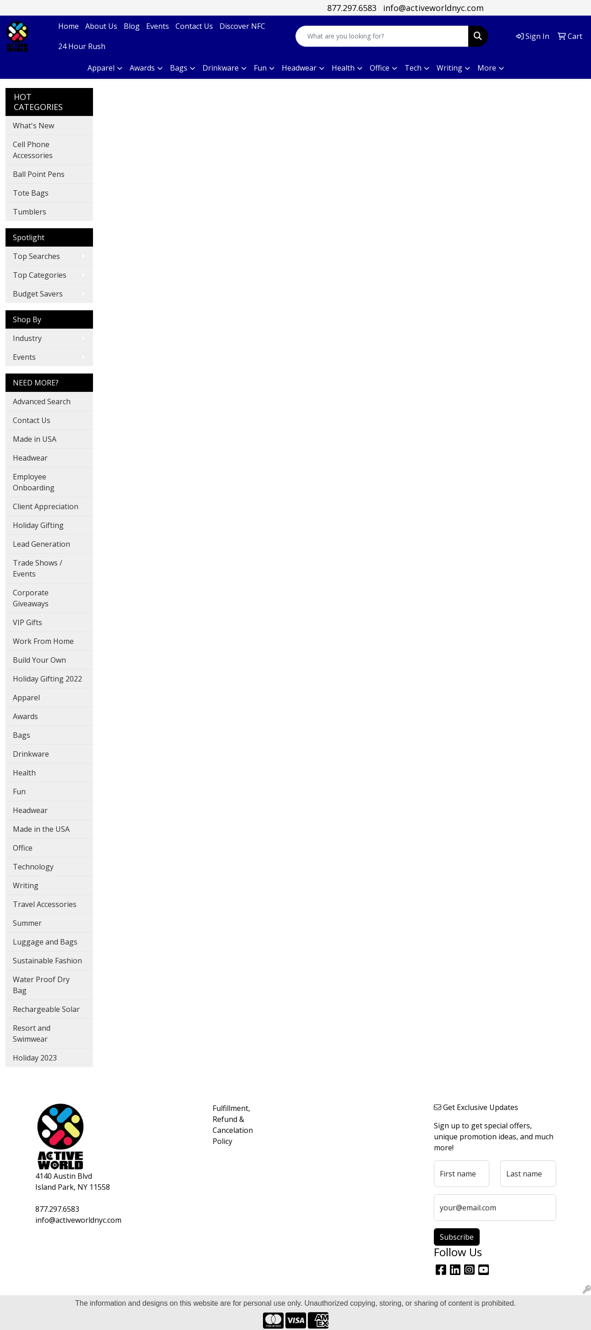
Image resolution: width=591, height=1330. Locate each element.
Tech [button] (413, 68)
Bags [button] (178, 68)
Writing (25, 885)
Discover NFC (242, 26)
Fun (19, 791)
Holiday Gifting (38, 525)
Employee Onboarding (34, 482)
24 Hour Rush (81, 46)
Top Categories (39, 275)
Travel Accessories (45, 904)
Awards (25, 716)
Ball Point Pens (39, 174)
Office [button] (379, 68)
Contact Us (194, 26)
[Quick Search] (382, 36)
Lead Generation (41, 544)
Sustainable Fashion (47, 961)
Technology (33, 867)
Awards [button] (142, 68)
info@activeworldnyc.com (433, 7)
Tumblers (29, 212)
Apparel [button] (101, 68)
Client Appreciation (45, 506)
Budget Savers (38, 294)
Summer (27, 923)
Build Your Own (39, 660)
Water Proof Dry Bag (41, 984)
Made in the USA (41, 829)
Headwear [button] (299, 68)
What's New (33, 126)
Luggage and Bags (45, 942)
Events (157, 26)
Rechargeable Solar (46, 1009)
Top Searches (36, 256)
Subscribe (457, 1237)
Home (68, 26)
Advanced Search (42, 401)
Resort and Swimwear (31, 1033)
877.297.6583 (352, 7)
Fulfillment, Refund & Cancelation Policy (233, 1124)
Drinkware (31, 754)
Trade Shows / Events (37, 568)
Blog (132, 26)
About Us (101, 26)
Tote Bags (31, 193)
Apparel (26, 697)
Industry (27, 338)
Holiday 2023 (35, 1058)
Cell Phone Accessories (33, 149)
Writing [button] (449, 68)
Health (24, 773)
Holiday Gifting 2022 (47, 679)
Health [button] (343, 68)
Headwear (30, 458)
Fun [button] (260, 68)
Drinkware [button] (220, 68)
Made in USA (34, 439)
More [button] (486, 68)
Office (23, 848)
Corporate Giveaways (31, 598)
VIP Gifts (27, 622)
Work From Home (43, 641)
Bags (21, 735)
